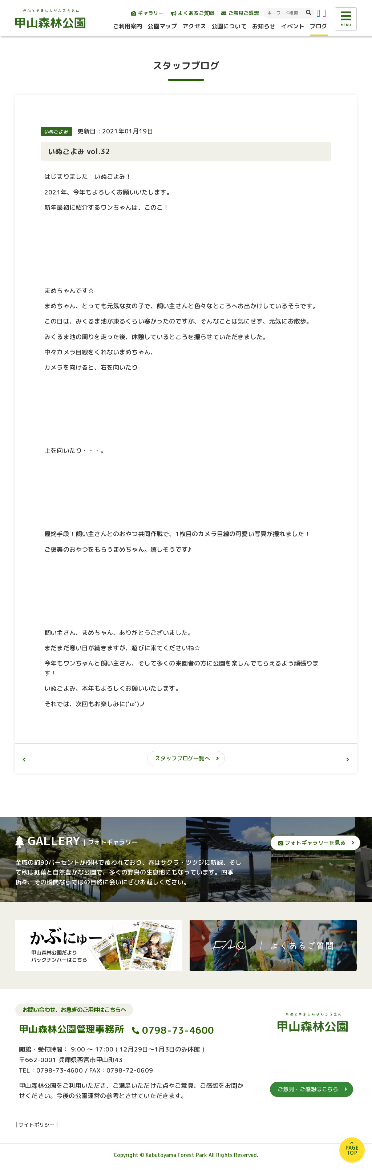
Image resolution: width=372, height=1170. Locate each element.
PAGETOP (352, 1150)
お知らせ (264, 26)
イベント (292, 26)
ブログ (318, 26)
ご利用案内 (127, 26)
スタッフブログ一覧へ (182, 758)
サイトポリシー (36, 1124)
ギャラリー (147, 12)
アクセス (194, 26)
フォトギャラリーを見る (311, 843)
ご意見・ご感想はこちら (308, 1089)
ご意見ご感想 (240, 12)
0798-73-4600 (178, 1030)
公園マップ (162, 26)
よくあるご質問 (192, 12)
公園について (229, 26)
